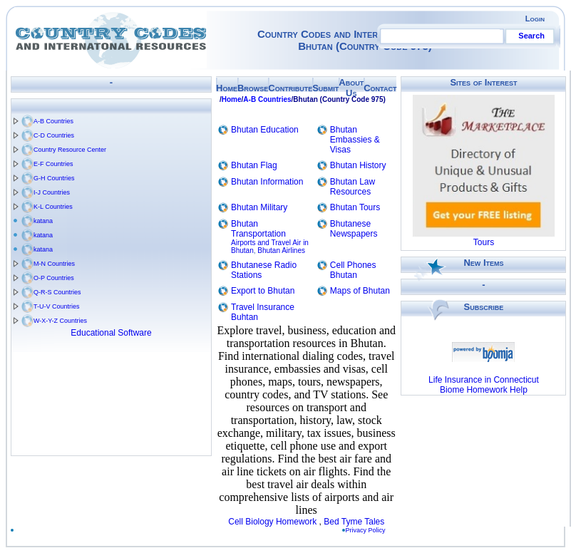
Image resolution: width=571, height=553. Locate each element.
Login (535, 18)
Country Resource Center (70, 149)
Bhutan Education (265, 130)
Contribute (290, 88)
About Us (351, 87)
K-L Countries (53, 206)
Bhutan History (358, 165)
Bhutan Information (267, 182)
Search (531, 35)
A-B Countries (53, 121)
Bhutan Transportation (258, 229)
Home (226, 88)
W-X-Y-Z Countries (60, 320)
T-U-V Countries (57, 306)
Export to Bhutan (262, 291)
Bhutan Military (259, 207)
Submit (325, 88)
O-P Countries (54, 277)
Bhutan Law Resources (352, 187)
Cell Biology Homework (272, 522)
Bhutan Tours (355, 207)
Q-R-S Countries (57, 292)
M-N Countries (54, 263)
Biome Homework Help (484, 390)
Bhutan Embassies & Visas (355, 140)
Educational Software (111, 333)
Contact (380, 88)
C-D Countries (54, 135)
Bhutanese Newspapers (354, 229)
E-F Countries (53, 163)
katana (43, 220)
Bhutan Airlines (281, 250)
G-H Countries (54, 178)
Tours (483, 242)
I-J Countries (52, 192)
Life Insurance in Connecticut (483, 380)
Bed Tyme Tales (354, 522)
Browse (252, 88)
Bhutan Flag (254, 165)
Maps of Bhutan (360, 291)
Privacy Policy (369, 530)
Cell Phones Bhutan (353, 270)
